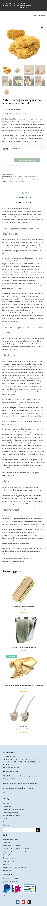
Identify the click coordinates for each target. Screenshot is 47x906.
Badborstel (23, 726)
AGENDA (6, 818)
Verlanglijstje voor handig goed (14, 809)
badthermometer (20, 285)
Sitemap (6, 825)
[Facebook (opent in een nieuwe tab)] (21, 7)
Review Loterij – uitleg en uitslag (14, 867)
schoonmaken (21, 181)
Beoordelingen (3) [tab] (23, 202)
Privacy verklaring (9, 858)
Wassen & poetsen (28, 179)
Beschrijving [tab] (23, 193)
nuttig (15, 181)
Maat (5, 149)
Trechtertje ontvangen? (11, 812)
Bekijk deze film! (8, 475)
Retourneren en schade (11, 845)
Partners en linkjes (10, 821)
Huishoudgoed (6, 179)
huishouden (9, 181)
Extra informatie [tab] (23, 197)
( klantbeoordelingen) (15, 110)
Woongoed (37, 179)
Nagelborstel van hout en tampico (23, 607)
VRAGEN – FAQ (8, 861)
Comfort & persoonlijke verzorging (27, 177)
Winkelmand (7, 806)
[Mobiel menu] (41, 15)
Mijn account (7, 803)
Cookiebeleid (7, 870)
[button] (42, 27)
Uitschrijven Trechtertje (12, 815)
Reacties (6, 864)
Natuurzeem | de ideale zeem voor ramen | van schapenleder (23, 685)
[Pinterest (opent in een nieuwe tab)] (24, 7)
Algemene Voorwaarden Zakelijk (14, 851)
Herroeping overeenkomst (12, 854)
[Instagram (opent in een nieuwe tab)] (26, 7)
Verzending (7, 842)
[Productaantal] (7, 160)
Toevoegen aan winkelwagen (27, 160)
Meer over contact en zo (12, 792)
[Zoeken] (38, 830)
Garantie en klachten (10, 839)
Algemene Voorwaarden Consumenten (16, 848)
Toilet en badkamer (16, 179)
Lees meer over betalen (11, 878)
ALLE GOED (14, 177)
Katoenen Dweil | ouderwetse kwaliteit (23, 647)
